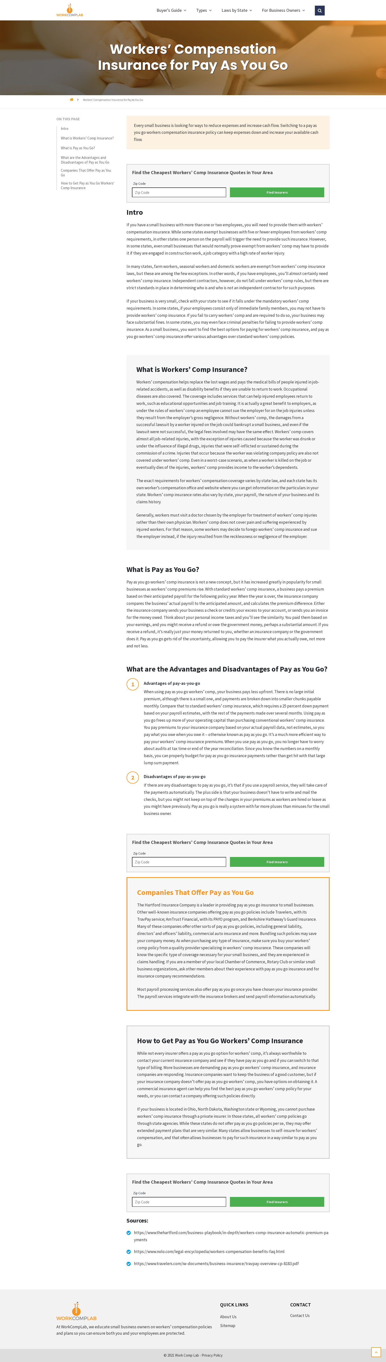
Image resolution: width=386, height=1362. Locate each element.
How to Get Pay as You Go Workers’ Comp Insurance (87, 185)
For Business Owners (281, 10)
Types (201, 10)
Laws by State (234, 10)
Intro (64, 128)
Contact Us (300, 1315)
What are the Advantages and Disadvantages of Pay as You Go (85, 160)
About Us (228, 1316)
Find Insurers (277, 192)
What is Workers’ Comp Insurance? (87, 138)
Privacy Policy (212, 1355)
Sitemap (227, 1325)
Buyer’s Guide (169, 10)
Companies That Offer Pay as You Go (86, 172)
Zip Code (139, 184)
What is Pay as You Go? (78, 148)
